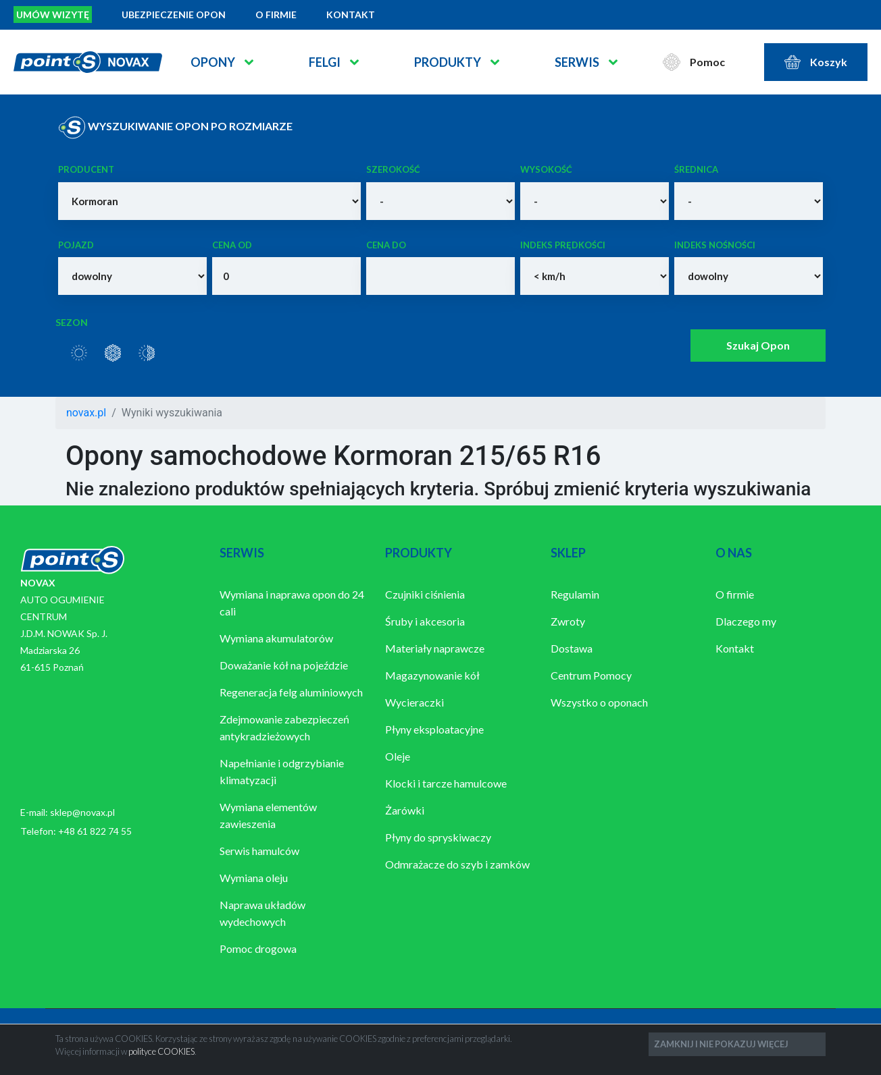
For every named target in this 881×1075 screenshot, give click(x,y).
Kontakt (350, 14)
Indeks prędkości (562, 245)
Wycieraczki (414, 702)
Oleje (397, 756)
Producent (86, 169)
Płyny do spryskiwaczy (438, 837)
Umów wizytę (52, 14)
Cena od (232, 245)
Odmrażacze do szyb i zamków (457, 864)
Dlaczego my (745, 621)
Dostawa (572, 648)
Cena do (386, 245)
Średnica (696, 169)
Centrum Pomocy (591, 675)
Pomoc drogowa (258, 948)
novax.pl (86, 412)
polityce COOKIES (161, 1051)
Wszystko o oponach (599, 702)
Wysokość (546, 169)
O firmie (276, 14)
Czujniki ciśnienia (425, 594)
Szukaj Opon (758, 345)
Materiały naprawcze (434, 648)
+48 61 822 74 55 (95, 831)
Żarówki (404, 810)
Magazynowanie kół (432, 675)
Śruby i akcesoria (425, 621)
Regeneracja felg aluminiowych (291, 692)
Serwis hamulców (259, 850)
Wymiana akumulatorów (276, 638)
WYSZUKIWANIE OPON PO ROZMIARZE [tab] (175, 127)
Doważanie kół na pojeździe (284, 665)
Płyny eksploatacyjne (434, 729)
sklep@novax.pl (82, 812)
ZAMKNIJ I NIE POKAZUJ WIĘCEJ (721, 1044)
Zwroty (568, 621)
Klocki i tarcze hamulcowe (446, 783)
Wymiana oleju (254, 877)
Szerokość (393, 169)
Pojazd (76, 245)
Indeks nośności (714, 245)
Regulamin (575, 594)
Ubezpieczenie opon (174, 14)
